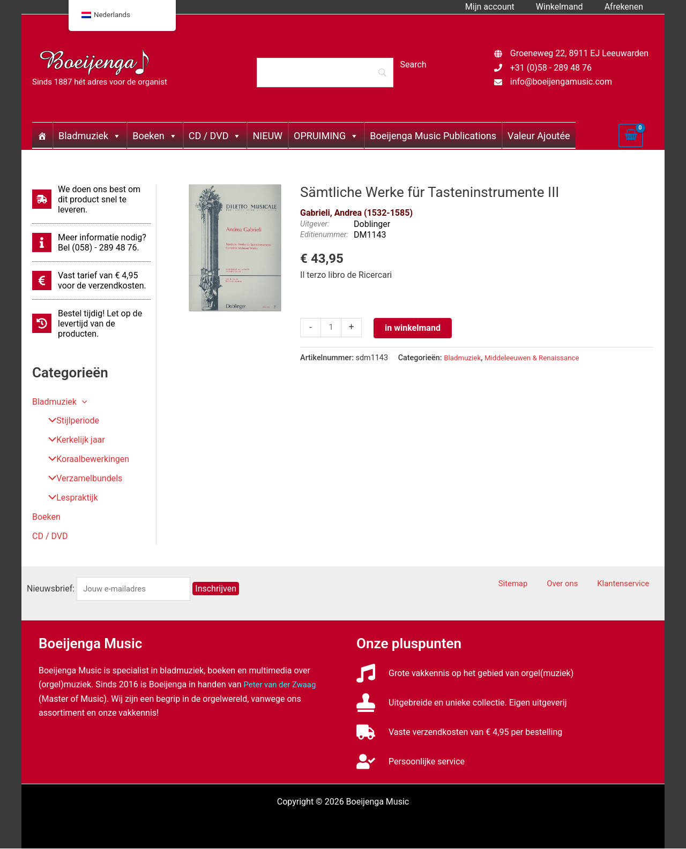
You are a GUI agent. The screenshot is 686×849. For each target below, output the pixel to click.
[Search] (325, 72)
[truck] (459, 732)
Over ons (576, 584)
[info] (91, 242)
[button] (82, 402)
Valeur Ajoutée (539, 135)
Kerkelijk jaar (72, 440)
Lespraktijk (69, 498)
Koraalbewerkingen (84, 459)
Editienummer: (324, 234)
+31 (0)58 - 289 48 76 (551, 68)
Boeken (154, 136)
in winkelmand (414, 328)
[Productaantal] (331, 328)
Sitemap (535, 584)
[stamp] (461, 703)
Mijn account (500, 7)
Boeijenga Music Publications (433, 135)
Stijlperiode (69, 421)
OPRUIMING (326, 136)
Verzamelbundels (81, 479)
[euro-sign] (91, 280)
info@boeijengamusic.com (561, 82)
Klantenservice (630, 584)
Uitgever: (314, 224)
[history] (91, 323)
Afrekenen (626, 7)
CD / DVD (215, 136)
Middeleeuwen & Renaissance (538, 357)
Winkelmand (566, 7)
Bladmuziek (89, 136)
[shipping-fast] (91, 199)
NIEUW (267, 135)
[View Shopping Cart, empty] (630, 135)
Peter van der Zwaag (283, 685)
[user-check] (410, 762)
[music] (464, 673)
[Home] (42, 135)
